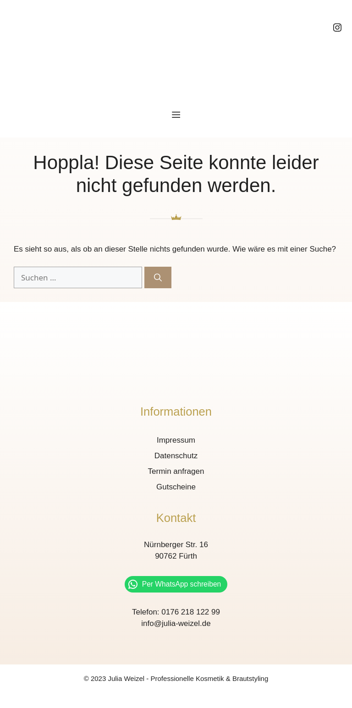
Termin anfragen (176, 471)
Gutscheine (176, 487)
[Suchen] (157, 278)
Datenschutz (176, 455)
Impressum (176, 440)
